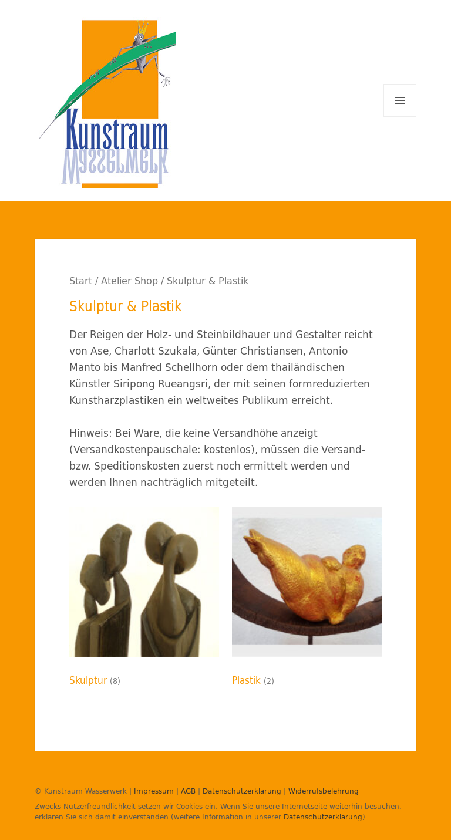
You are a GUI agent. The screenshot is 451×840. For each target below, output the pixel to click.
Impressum (154, 790)
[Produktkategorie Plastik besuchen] (307, 600)
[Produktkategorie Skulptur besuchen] (144, 600)
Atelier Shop (129, 281)
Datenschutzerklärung (242, 790)
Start (80, 281)
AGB (188, 790)
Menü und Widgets (400, 116)
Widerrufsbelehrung (323, 790)
